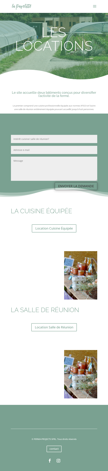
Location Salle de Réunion (54, 327)
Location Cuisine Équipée (54, 228)
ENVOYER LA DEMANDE (76, 186)
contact (54, 449)
